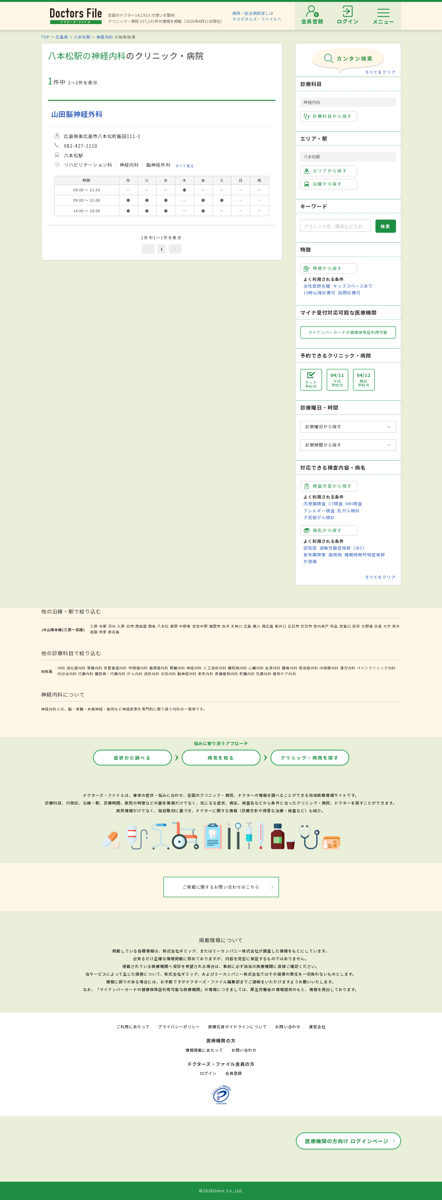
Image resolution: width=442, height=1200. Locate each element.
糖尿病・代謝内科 (110, 673)
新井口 (280, 626)
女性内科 (168, 673)
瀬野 (174, 626)
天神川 (236, 626)
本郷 (103, 626)
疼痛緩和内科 (226, 673)
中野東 (185, 626)
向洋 (226, 626)
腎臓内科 (177, 667)
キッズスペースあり (353, 286)
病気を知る (221, 757)
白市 (130, 626)
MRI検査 (354, 503)
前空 (356, 626)
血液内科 (273, 667)
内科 (61, 667)
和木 (396, 626)
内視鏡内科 (329, 667)
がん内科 (134, 673)
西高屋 (141, 626)
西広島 (268, 626)
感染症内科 (308, 667)
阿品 (334, 626)
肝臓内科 (247, 673)
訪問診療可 (349, 293)
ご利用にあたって (132, 1026)
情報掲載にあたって (204, 1050)
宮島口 (345, 626)
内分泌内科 (67, 673)
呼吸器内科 (138, 667)
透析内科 (151, 673)
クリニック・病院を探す (310, 757)
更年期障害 (314, 555)
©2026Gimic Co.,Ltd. (221, 1190)
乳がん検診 (349, 511)
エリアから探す (325, 171)
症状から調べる (132, 757)
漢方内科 (348, 667)
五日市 (293, 626)
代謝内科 (86, 673)
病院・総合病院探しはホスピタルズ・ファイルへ (257, 16)
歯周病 (335, 555)
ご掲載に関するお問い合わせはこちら (221, 887)
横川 (256, 626)
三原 (94, 626)
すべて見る (184, 165)
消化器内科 (76, 667)
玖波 (378, 626)
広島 (247, 626)
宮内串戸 (321, 626)
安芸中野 (200, 626)
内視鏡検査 (314, 503)
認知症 (310, 548)
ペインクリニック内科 (376, 667)
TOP (45, 36)
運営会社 (317, 1026)
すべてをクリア (380, 72)
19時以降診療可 (319, 293)
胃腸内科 (95, 667)
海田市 (215, 626)
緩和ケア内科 (284, 673)
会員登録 (233, 1073)
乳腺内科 (264, 673)
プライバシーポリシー (179, 1026)
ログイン (208, 1073)
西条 (152, 626)
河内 (112, 626)
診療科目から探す (328, 116)
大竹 (387, 626)
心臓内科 (256, 667)
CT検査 (336, 503)
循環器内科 (158, 667)
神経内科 (104, 36)
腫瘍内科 (289, 667)
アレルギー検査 (319, 511)
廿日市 (306, 626)
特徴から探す (323, 268)
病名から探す (323, 530)
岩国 (94, 631)
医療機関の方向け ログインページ (347, 1141)
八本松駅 (82, 36)
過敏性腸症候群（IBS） (343, 548)
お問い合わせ (287, 1026)
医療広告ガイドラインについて (237, 1026)
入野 (121, 626)
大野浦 (367, 626)
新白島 (114, 631)
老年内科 (205, 673)
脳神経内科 (187, 673)
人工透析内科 (214, 667)
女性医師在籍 (316, 286)
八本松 (163, 626)
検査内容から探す (328, 486)
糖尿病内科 (237, 667)
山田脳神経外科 (77, 114)
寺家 (103, 631)
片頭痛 (310, 561)
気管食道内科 (115, 667)
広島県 (62, 36)
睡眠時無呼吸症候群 (365, 555)
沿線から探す (323, 184)
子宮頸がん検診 (319, 517)
